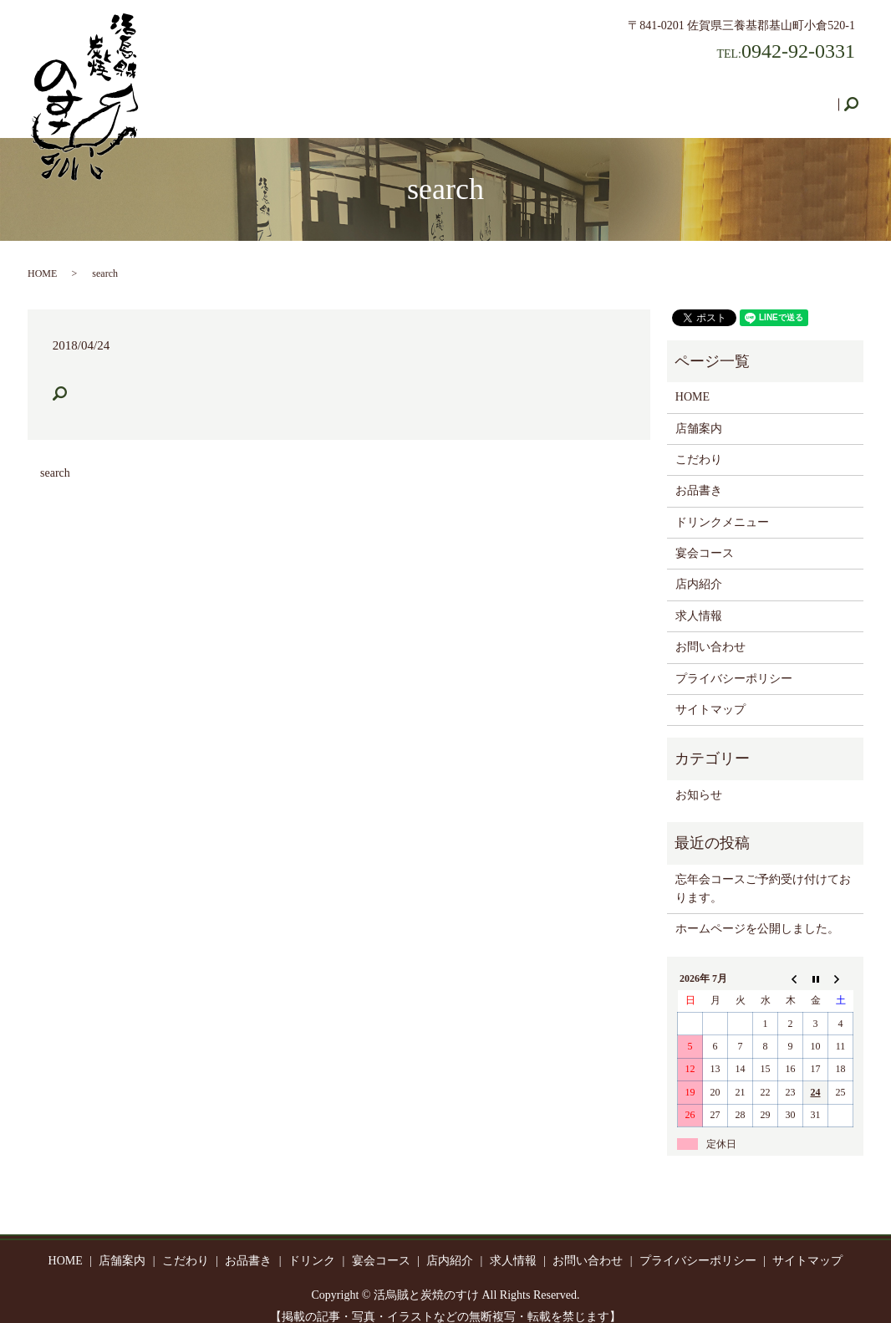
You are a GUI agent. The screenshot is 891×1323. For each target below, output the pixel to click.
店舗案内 (276, 95)
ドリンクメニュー (722, 506)
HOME (213, 95)
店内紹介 (639, 95)
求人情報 (709, 95)
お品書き (417, 95)
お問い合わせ (791, 95)
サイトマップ (710, 693)
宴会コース (563, 95)
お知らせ (698, 779)
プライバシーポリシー (733, 662)
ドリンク (487, 95)
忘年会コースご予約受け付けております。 (763, 872)
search (857, 96)
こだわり (346, 95)
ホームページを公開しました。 (757, 913)
